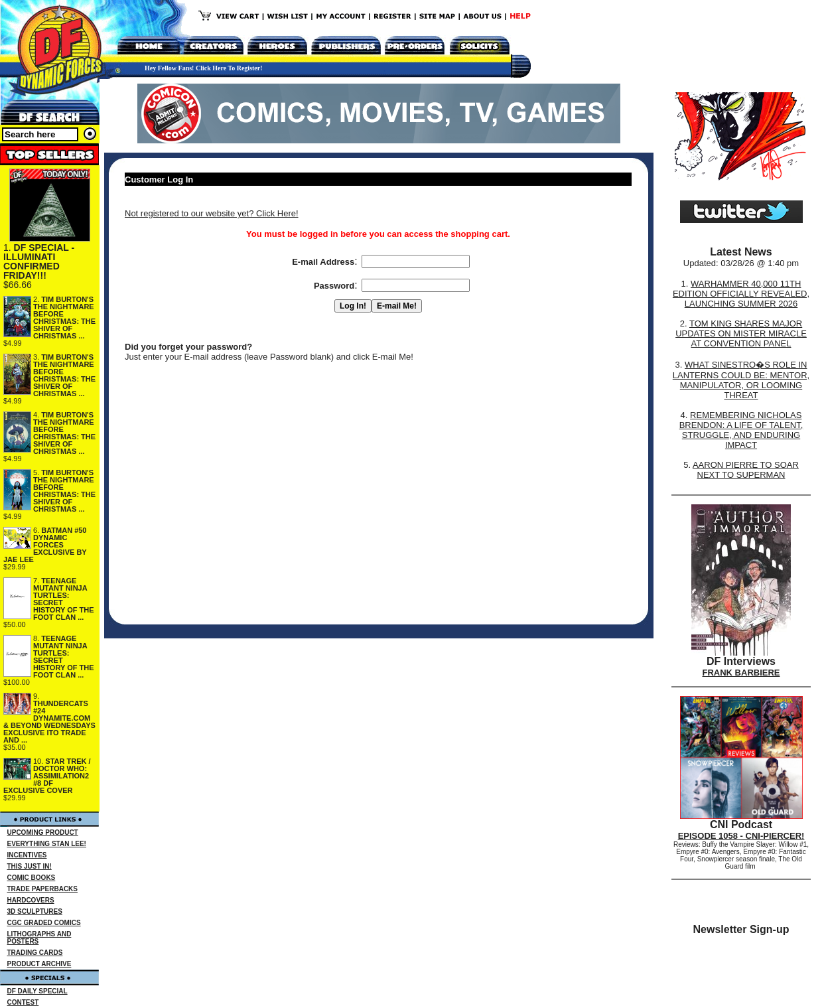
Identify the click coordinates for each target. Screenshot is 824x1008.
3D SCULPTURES (34, 911)
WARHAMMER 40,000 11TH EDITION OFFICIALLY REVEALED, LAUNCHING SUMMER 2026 (741, 294)
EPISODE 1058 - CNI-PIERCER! (741, 836)
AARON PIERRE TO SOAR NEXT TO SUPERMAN (746, 470)
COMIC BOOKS (31, 877)
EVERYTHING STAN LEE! (46, 843)
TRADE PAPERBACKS (42, 889)
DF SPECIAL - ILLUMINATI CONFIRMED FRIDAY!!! (38, 261)
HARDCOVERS (30, 900)
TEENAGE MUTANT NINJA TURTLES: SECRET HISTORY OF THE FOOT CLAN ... (63, 599)
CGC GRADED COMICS (44, 922)
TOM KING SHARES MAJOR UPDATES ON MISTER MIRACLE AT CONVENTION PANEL (741, 333)
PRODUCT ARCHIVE (39, 964)
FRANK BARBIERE (741, 673)
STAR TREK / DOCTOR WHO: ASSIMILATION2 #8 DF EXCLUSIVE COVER (47, 775)
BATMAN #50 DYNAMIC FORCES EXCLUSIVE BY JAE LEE (45, 544)
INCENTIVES (27, 855)
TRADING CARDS (35, 952)
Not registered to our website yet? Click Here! (212, 213)
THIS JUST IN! (29, 866)
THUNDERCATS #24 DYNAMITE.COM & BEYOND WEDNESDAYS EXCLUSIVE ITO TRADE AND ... (49, 721)
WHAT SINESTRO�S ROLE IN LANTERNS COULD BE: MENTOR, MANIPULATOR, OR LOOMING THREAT (741, 380)
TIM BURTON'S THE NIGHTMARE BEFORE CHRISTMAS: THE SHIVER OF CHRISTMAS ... (64, 317)
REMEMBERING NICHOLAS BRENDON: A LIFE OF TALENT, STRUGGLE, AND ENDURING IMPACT (741, 430)
